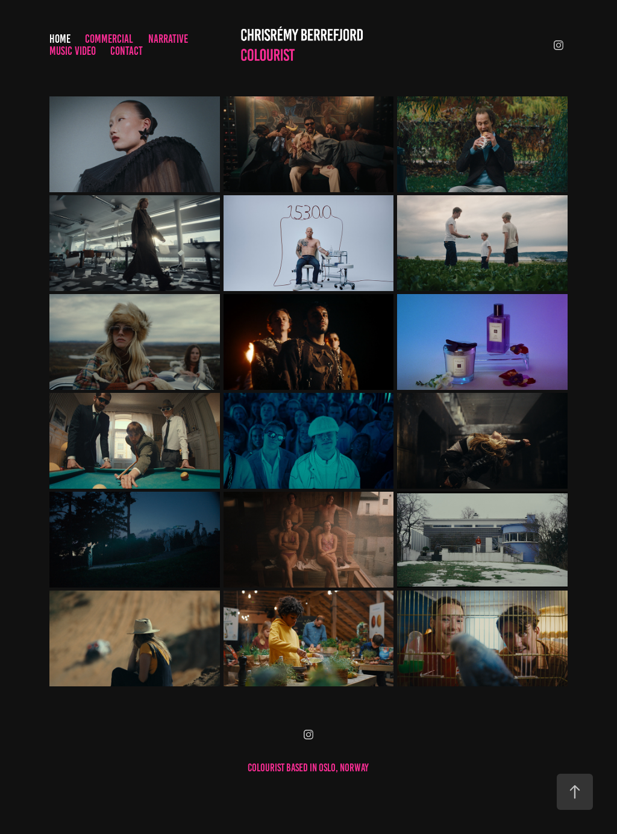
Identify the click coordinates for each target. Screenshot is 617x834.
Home (59, 39)
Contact (126, 51)
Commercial (109, 39)
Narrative (168, 39)
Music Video (72, 51)
